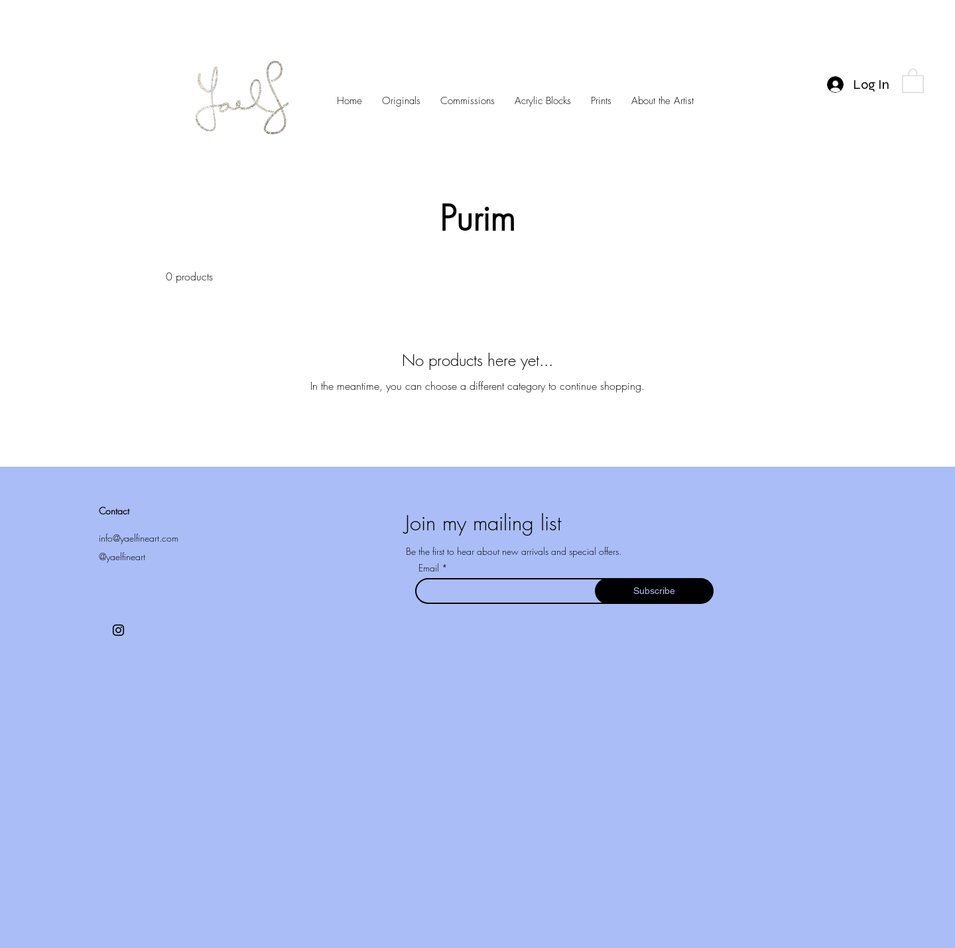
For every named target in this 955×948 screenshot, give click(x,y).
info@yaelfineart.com (138, 538)
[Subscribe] (654, 591)
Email (430, 568)
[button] (913, 80)
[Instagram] (118, 630)
